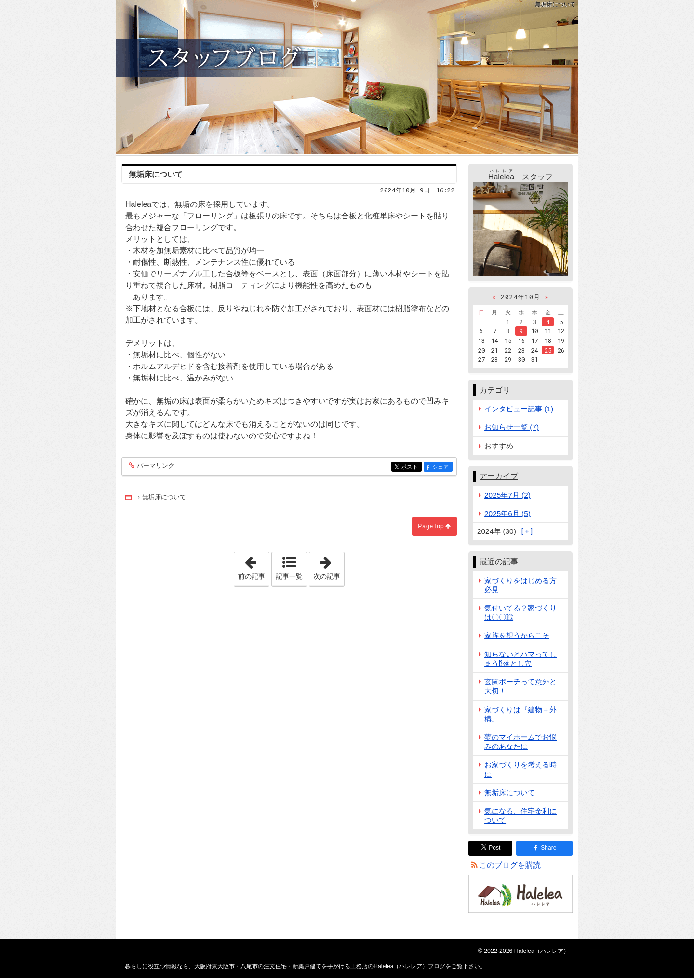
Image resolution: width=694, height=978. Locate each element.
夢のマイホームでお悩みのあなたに (520, 741)
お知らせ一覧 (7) (511, 427)
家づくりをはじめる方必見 (520, 585)
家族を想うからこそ (516, 635)
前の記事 (253, 566)
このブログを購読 (510, 865)
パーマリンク (154, 466)
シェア (442, 467)
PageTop (431, 526)
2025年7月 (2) (507, 495)
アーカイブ (499, 476)
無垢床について (509, 792)
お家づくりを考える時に (520, 769)
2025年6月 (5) (507, 513)
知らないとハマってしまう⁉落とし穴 (520, 658)
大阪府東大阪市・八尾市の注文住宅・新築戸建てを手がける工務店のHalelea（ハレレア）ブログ (347, 77)
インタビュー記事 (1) (518, 409)
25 (548, 350)
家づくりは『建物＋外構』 (520, 714)
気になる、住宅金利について (520, 815)
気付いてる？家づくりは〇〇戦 (520, 612)
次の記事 (328, 566)
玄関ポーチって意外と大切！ (520, 686)
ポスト (411, 467)
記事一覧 (289, 576)
